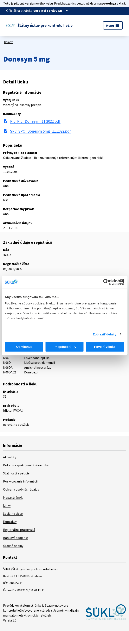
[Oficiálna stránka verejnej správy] (51, 10)
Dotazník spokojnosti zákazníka (26, 465)
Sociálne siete (13, 513)
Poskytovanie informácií (20, 481)
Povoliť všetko (105, 346)
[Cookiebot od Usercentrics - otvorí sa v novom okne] (106, 282)
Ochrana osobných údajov (21, 489)
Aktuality (9, 457)
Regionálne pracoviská (19, 530)
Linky (7, 505)
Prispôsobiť (64, 346)
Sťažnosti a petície (16, 473)
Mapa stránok (12, 497)
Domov (8, 42)
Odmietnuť (24, 346)
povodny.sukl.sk (113, 3)
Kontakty (10, 521)
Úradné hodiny (13, 546)
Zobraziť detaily (104, 334)
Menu (113, 25)
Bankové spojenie (15, 538)
